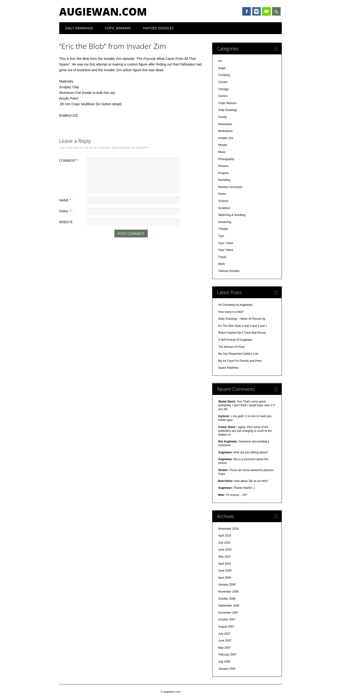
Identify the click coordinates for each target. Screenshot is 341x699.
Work (221, 264)
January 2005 (227, 668)
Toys (221, 236)
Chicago (223, 89)
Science (223, 201)
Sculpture (224, 208)
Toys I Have (225, 243)
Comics (223, 96)
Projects (223, 173)
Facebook (246, 11)
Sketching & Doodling (232, 215)
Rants (222, 194)
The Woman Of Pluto (231, 347)
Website (66, 222)
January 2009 (227, 584)
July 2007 (224, 633)
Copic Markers (118, 28)
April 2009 (224, 577)
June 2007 (225, 640)
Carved (223, 82)
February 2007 (227, 654)
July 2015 (224, 542)
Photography (226, 159)
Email (266, 11)
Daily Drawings (79, 28)
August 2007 (226, 626)
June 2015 (225, 549)
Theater (223, 229)
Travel (222, 257)
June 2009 (225, 570)
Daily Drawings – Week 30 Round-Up (241, 318)
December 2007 (228, 612)
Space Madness (228, 367)
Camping (224, 75)
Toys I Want (225, 250)
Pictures (223, 166)
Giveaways (225, 124)
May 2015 (224, 556)
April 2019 (224, 535)
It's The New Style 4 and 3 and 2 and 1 (242, 326)
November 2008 (228, 591)
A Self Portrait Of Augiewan (235, 339)
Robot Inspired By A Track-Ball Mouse (242, 332)
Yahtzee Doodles (158, 28)
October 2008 (227, 598)
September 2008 (228, 605)
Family (222, 117)
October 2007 (227, 619)
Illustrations (225, 131)
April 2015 (224, 563)
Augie (222, 68)
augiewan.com (103, 11)
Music (222, 152)
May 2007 (224, 647)
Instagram (256, 11)
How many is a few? (231, 312)
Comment (69, 160)
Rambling (224, 180)
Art (220, 61)
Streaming (224, 222)
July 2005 (224, 661)
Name (65, 200)
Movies (222, 145)
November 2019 (228, 528)
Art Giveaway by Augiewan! (235, 304)
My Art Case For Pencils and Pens (240, 361)
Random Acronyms (230, 187)
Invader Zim (225, 138)
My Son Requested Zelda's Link (238, 353)
